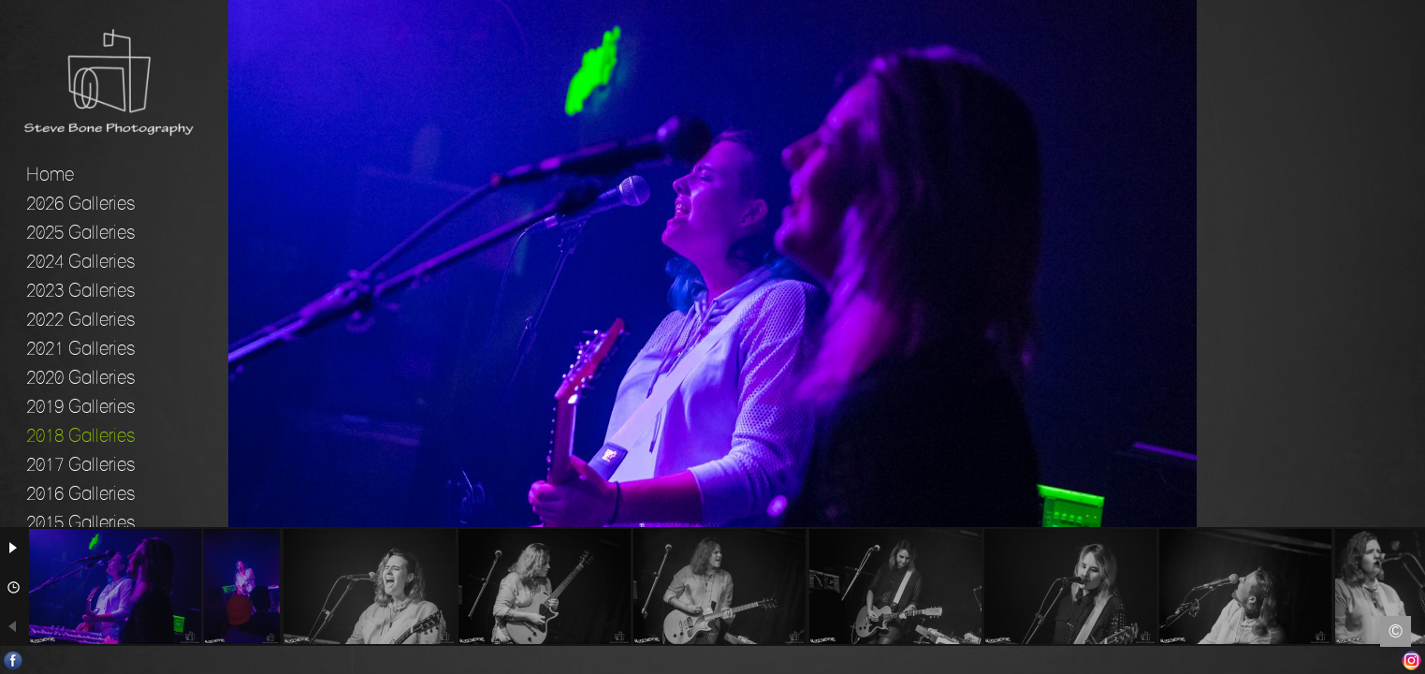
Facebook (13, 660)
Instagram (1411, 660)
